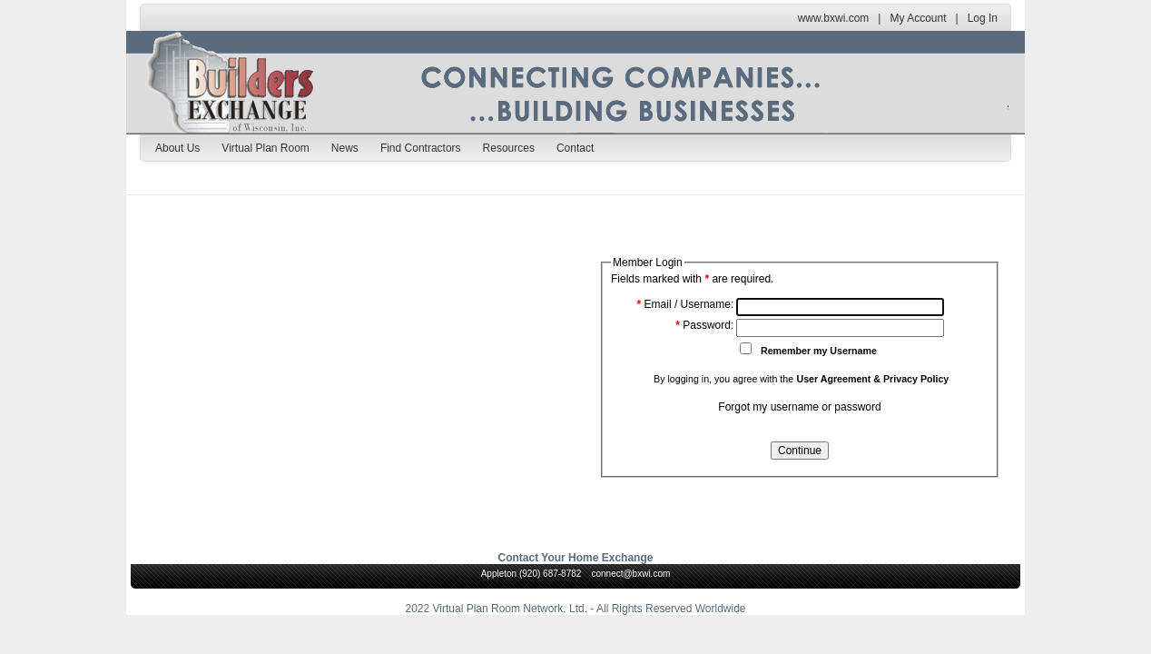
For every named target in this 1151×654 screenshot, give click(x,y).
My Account (918, 18)
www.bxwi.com (834, 18)
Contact (575, 148)
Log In (983, 18)
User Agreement (833, 378)
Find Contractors (420, 148)
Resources (509, 148)
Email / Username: (685, 304)
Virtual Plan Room (265, 148)
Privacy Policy (916, 378)
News (345, 148)
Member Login (648, 262)
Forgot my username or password (799, 407)
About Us (177, 148)
